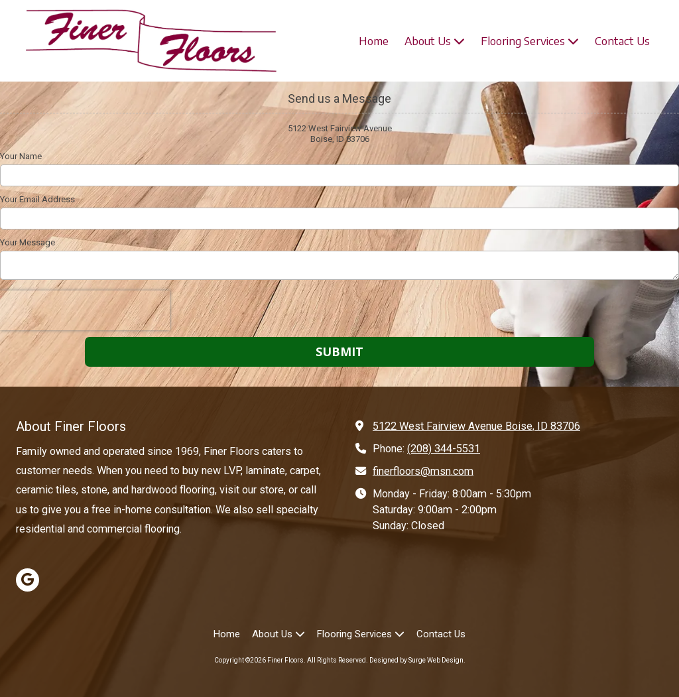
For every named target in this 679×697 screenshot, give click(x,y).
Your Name (21, 156)
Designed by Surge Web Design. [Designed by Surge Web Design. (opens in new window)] (417, 660)
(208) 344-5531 (443, 448)
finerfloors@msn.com (423, 471)
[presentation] (85, 310)
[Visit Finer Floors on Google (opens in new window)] (27, 580)
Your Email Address (37, 199)
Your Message (27, 242)
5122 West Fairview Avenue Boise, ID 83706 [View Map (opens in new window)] (476, 426)
